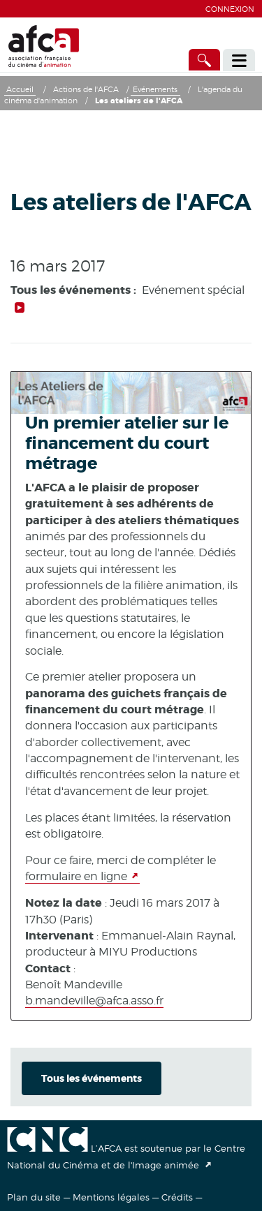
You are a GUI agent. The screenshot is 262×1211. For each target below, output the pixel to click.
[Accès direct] (205, 59)
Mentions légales (111, 1197)
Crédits (177, 1197)
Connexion (229, 9)
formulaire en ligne (76, 876)
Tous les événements (91, 1078)
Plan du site (34, 1197)
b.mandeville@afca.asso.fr (94, 1000)
